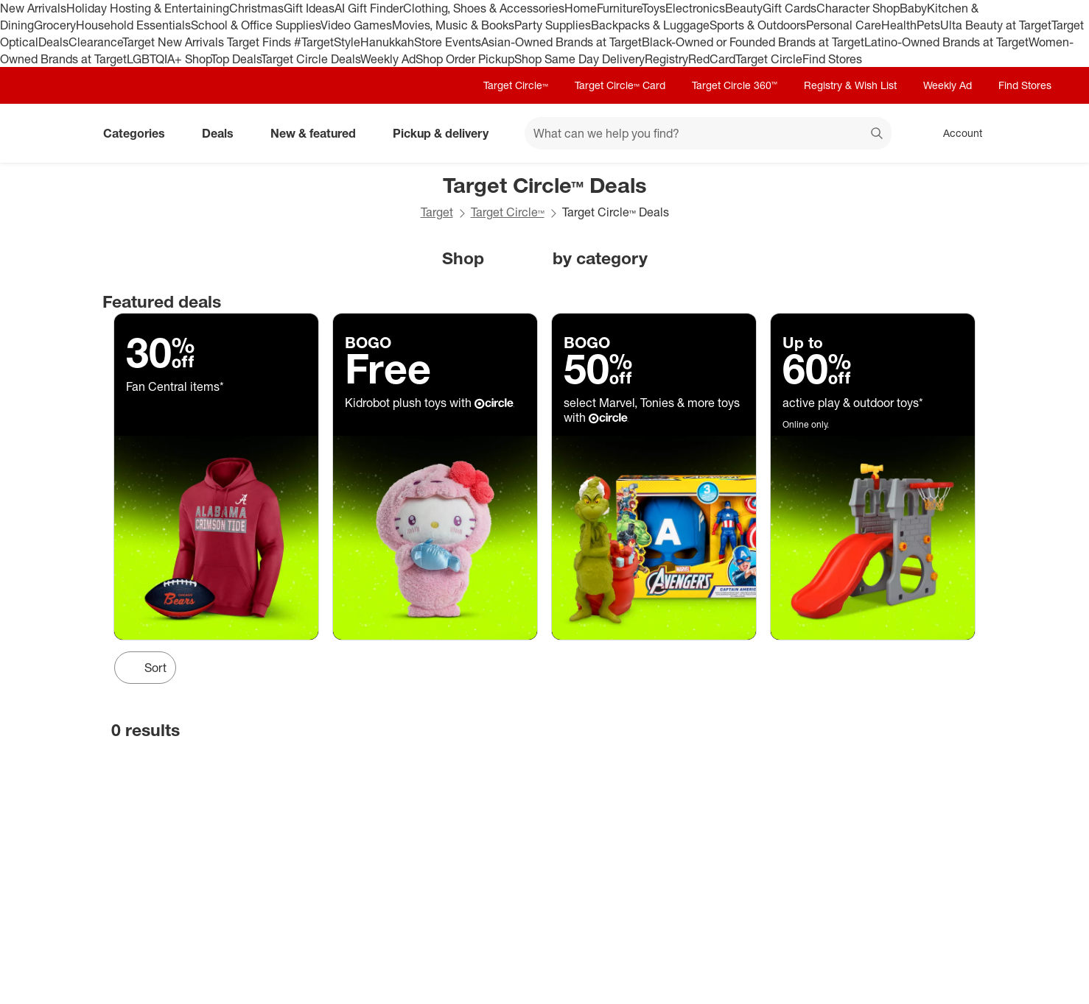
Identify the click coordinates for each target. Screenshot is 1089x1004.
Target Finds (260, 42)
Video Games (356, 25)
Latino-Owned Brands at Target (946, 42)
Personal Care (843, 25)
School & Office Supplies (256, 25)
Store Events (447, 42)
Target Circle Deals (310, 59)
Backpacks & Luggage (650, 25)
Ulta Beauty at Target (995, 25)
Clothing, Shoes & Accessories (483, 8)
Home (580, 8)
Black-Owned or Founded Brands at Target (753, 42)
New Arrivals (33, 8)
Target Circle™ (515, 85)
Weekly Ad (388, 59)
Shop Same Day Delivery (579, 59)
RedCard (711, 59)
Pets (928, 25)
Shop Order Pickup (465, 59)
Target (437, 212)
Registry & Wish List (850, 85)
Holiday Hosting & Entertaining (147, 8)
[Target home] (61, 133)
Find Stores (832, 59)
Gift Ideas (309, 8)
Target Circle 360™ (734, 85)
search (878, 134)
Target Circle (768, 59)
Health (899, 25)
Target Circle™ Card (620, 85)
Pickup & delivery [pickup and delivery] (446, 133)
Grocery (55, 25)
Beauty (744, 8)
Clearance (95, 42)
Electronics (695, 8)
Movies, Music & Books (453, 25)
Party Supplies (552, 25)
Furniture (619, 8)
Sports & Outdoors (758, 25)
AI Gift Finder (369, 8)
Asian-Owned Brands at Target (561, 42)
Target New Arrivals (174, 42)
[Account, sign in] (955, 133)
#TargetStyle (327, 42)
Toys (653, 8)
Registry (666, 59)
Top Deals (236, 59)
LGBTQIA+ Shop (169, 59)
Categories (140, 133)
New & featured (319, 133)
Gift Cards (789, 8)
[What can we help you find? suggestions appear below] (708, 133)
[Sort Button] (145, 667)
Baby (913, 8)
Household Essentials (133, 25)
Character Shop (858, 8)
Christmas (256, 8)
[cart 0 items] (1029, 133)
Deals (53, 42)
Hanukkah (387, 42)
